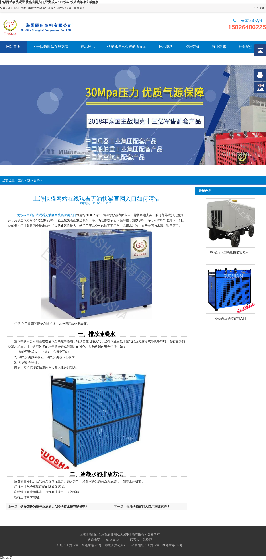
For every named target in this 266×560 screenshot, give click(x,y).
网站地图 (6, 558)
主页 (21, 180)
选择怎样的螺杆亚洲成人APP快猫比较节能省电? (53, 506)
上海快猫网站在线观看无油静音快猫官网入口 (45, 215)
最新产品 (205, 191)
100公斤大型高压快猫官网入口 (231, 252)
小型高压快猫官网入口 (230, 318)
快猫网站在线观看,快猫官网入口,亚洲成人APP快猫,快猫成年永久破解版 (49, 2)
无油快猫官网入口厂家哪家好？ (148, 506)
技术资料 (33, 180)
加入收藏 (259, 8)
